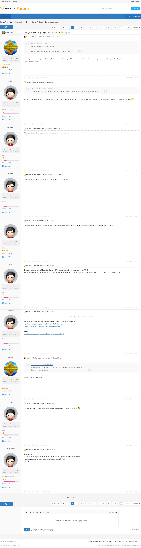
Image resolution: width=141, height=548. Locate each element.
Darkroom (110, 541)
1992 (16, 241)
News (27, 22)
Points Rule (135, 529)
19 (10, 103)
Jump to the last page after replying (42, 530)
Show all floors (57, 37)
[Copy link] (67, 33)
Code (44, 512)
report (136, 78)
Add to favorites (5, 1)
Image (34, 512)
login (132, 1)
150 (17, 103)
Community (19, 22)
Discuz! (12, 541)
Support (36, 78)
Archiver (91, 541)
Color (30, 512)
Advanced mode (112, 512)
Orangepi (14, 1)
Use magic (129, 78)
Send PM (7, 73)
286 (11, 241)
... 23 (114, 27)
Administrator (6, 65)
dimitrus (11, 311)
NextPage (135, 27)
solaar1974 (10, 127)
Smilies (48, 512)
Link (37, 512)
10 (108, 27)
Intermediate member (8, 476)
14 (16, 332)
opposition (46, 78)
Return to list (55, 27)
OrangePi (3, 22)
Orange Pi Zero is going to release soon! (45, 22)
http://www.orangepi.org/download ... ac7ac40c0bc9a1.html (43, 324)
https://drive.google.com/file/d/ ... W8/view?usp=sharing (42, 326)
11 (4, 241)
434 (17, 470)
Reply (28, 78)
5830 (16, 58)
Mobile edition (100, 541)
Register (137, 1)
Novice (4, 155)
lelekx (11, 264)
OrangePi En (119, 541)
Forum (5, 16)
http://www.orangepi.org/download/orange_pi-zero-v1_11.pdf (44, 334)
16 (16, 286)
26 (10, 470)
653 (11, 58)
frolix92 (10, 81)
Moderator (5, 248)
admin (11, 32)
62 (4, 58)
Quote (41, 512)
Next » (70, 498)
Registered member (7, 109)
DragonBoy (11, 448)
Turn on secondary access (140, 2)
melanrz (11, 220)
